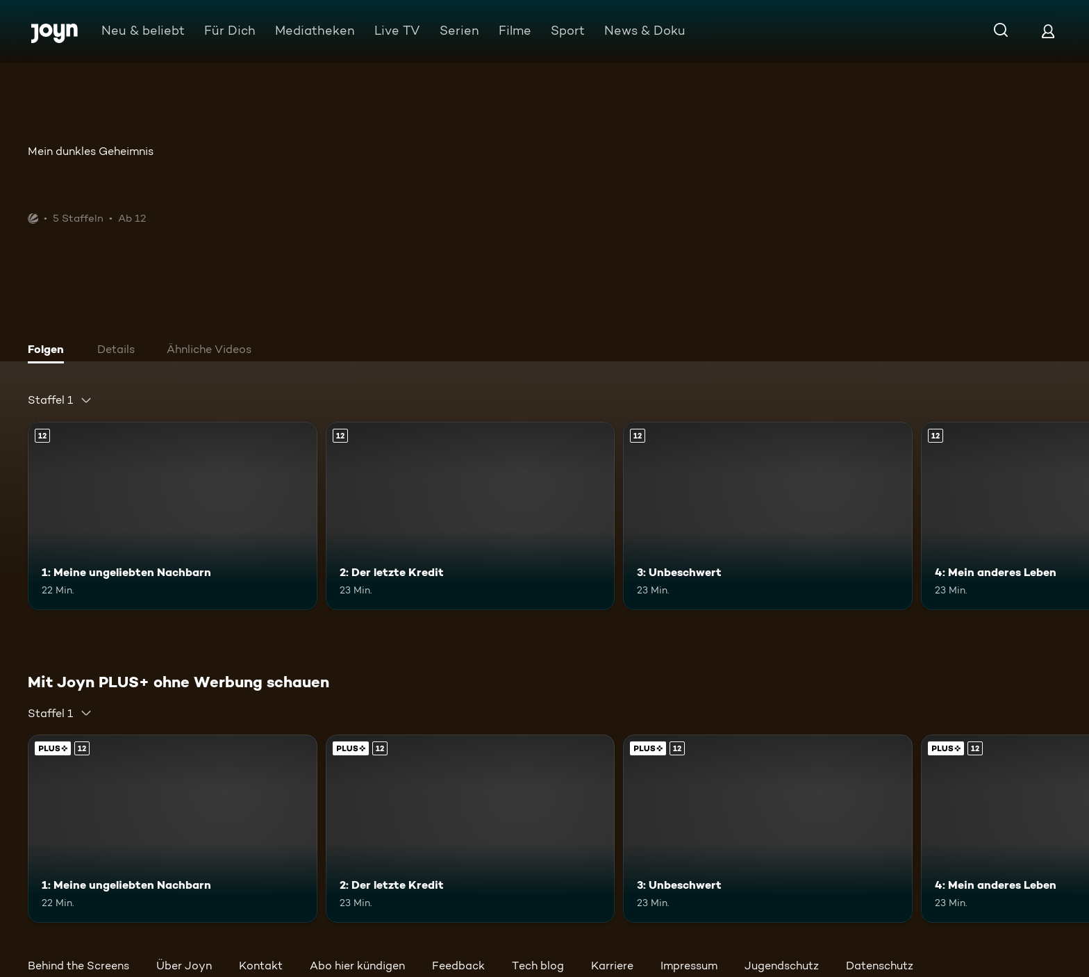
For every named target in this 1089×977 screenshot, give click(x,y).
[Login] (1048, 31)
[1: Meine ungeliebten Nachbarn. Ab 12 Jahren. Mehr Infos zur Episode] (172, 516)
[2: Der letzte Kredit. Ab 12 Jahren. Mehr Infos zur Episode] (470, 516)
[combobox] (60, 400)
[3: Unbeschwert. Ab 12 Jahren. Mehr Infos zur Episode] (768, 516)
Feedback (458, 965)
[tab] (49, 350)
